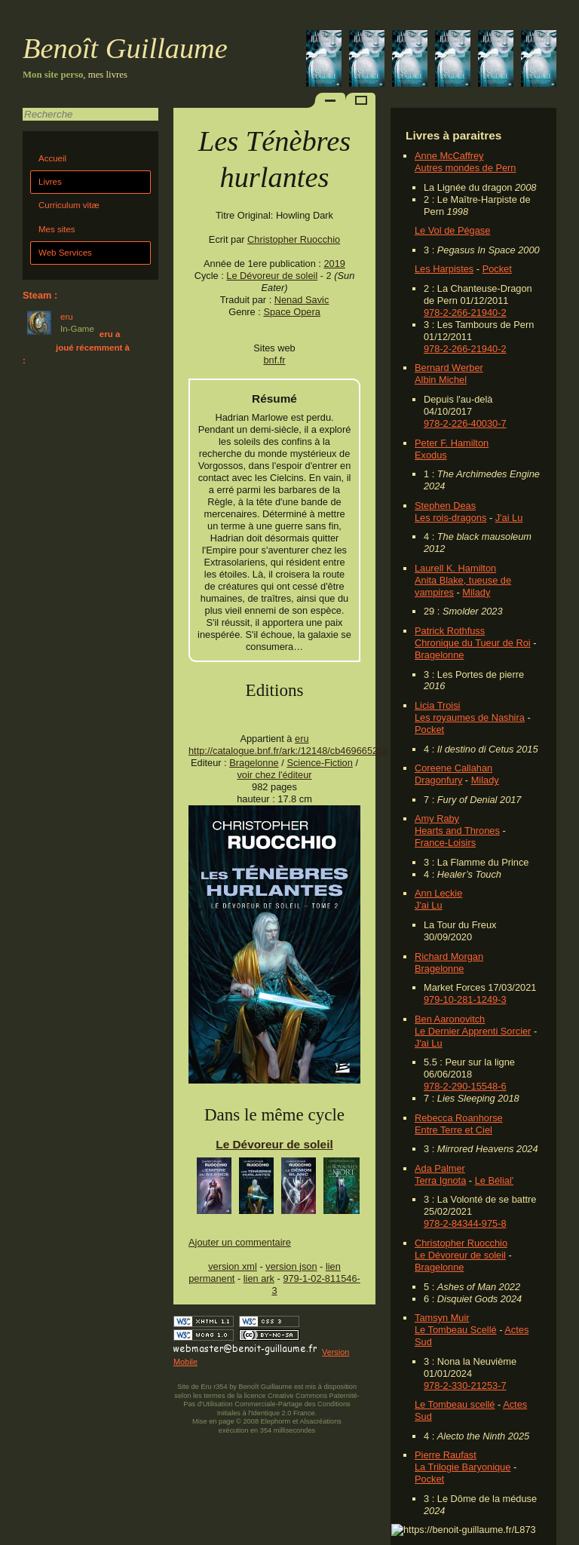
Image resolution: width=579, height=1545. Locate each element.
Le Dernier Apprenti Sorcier (473, 1031)
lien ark (259, 1278)
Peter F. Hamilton (452, 443)
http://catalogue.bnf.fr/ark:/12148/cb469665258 (288, 750)
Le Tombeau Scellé (456, 1329)
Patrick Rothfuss (450, 630)
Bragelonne (439, 655)
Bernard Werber (449, 367)
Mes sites (56, 229)
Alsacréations (320, 1421)
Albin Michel (441, 379)
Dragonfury (438, 780)
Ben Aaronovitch (450, 1019)
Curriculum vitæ (69, 205)
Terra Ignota (440, 1180)
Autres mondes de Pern (465, 167)
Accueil (52, 158)
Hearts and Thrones (457, 830)
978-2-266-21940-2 (465, 312)
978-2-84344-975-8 (465, 1223)
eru (302, 738)
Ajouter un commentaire (239, 1242)
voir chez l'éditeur (274, 774)
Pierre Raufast (445, 1455)
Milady (476, 592)
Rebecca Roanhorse (459, 1117)
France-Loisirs (445, 842)
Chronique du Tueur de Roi (473, 642)
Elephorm (276, 1421)
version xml (232, 1266)
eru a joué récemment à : (76, 347)
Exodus (431, 455)
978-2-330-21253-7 (465, 1385)
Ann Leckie (438, 893)
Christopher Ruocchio (461, 1243)
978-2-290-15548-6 (465, 1086)
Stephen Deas (445, 505)
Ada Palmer (440, 1168)
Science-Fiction (319, 762)
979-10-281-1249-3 (465, 999)
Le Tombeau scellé (455, 1404)
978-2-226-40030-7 (465, 423)
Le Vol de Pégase (452, 230)
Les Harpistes (444, 268)
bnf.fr (274, 360)
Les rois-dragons (450, 517)
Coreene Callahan (453, 768)
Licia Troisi (437, 705)
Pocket (497, 268)
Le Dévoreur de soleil (460, 1255)
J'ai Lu (509, 517)
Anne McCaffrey (449, 155)
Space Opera (291, 311)
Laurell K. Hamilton (455, 568)
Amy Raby (437, 818)
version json (291, 1266)
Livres (50, 181)
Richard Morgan (449, 956)
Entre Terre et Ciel (453, 1130)
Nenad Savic (301, 299)
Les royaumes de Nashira (470, 717)
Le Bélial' (494, 1180)
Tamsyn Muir (442, 1317)
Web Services (65, 252)
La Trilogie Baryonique (462, 1467)
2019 (334, 263)
